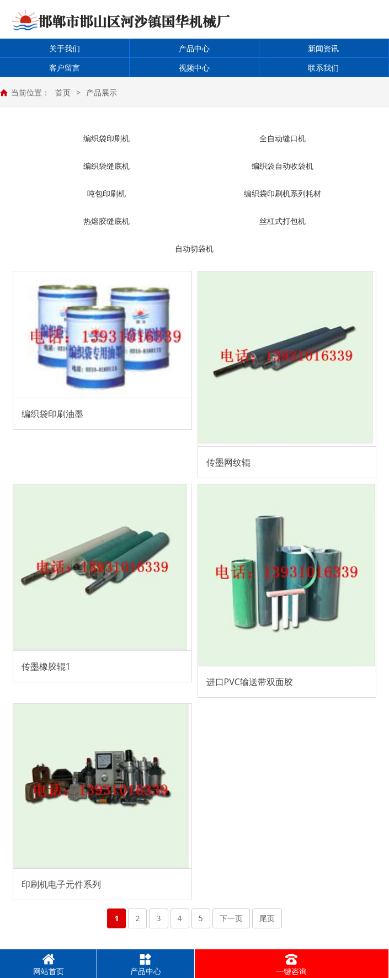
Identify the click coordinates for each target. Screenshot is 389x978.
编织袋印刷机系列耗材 (282, 193)
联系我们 (323, 67)
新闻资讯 (323, 48)
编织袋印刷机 (106, 138)
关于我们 (64, 48)
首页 (63, 92)
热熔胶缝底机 (106, 221)
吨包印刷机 (106, 193)
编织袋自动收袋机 (282, 166)
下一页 (231, 918)
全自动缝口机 (282, 138)
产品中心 (194, 48)
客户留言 (64, 67)
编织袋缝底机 (106, 166)
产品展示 (101, 92)
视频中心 (194, 67)
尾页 (267, 918)
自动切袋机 (194, 248)
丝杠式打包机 (282, 221)
